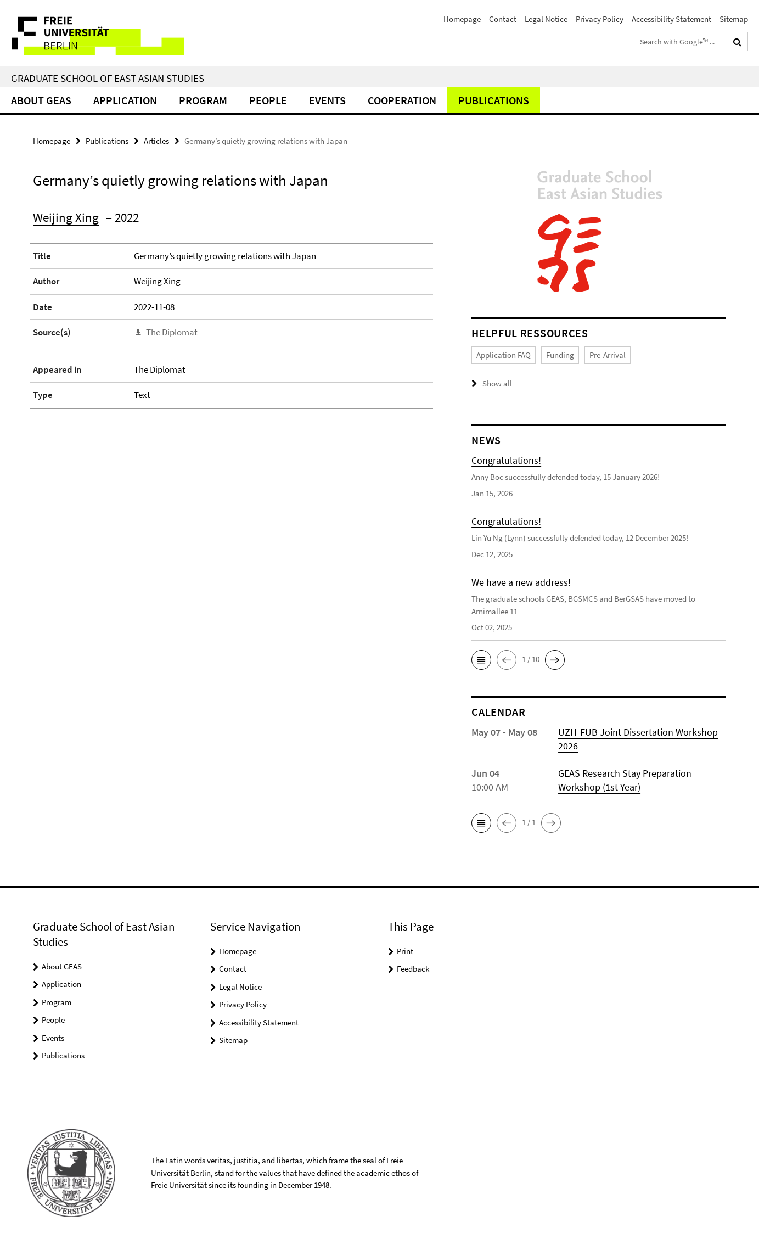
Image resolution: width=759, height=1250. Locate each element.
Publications (493, 100)
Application (125, 100)
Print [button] (405, 951)
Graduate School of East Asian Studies (107, 78)
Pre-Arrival (607, 355)
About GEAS (41, 100)
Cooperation (402, 100)
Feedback (413, 968)
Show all (497, 383)
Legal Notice (546, 19)
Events (327, 100)
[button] (481, 660)
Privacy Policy (599, 19)
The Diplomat (172, 332)
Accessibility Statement (671, 19)
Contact (502, 19)
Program (203, 100)
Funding (560, 355)
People (268, 100)
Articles (156, 141)
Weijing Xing (66, 217)
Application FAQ (503, 355)
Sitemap (733, 19)
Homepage (462, 19)
